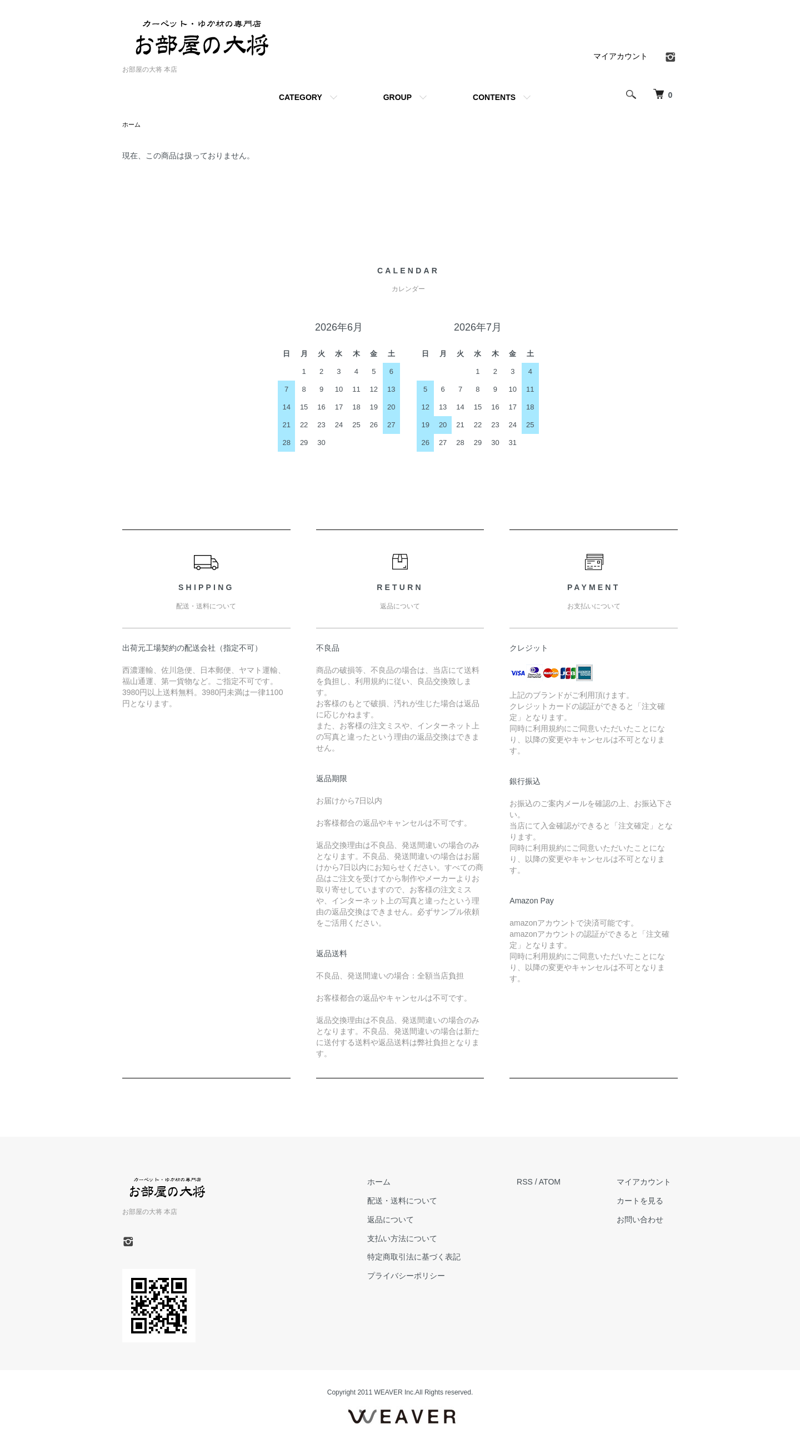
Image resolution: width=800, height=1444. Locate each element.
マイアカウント (620, 56)
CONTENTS (494, 97)
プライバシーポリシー (425, 1276)
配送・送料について (421, 1201)
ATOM (562, 1182)
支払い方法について (421, 1239)
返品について (409, 1220)
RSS (537, 1182)
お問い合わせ (646, 1220)
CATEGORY (300, 97)
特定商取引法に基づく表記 (432, 1257)
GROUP (397, 97)
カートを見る (646, 1201)
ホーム (132, 125)
